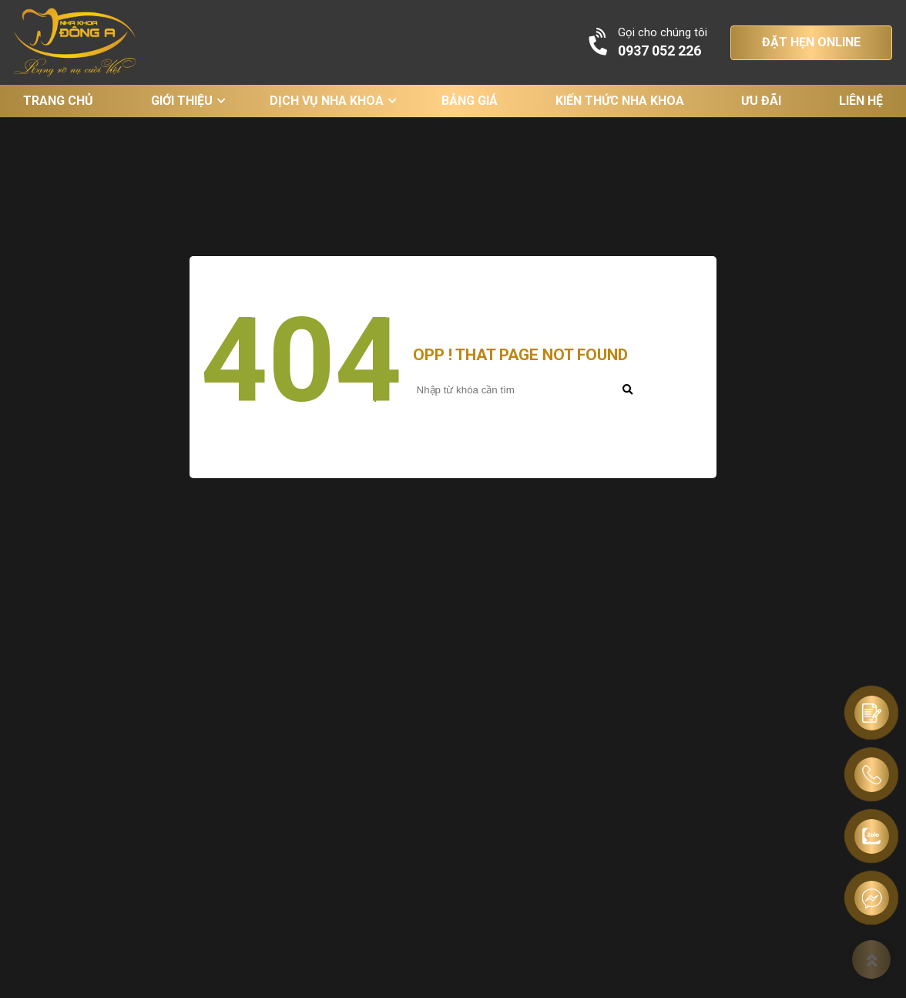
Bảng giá (469, 100)
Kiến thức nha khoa (619, 100)
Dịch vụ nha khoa (327, 100)
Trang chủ (58, 100)
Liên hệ (861, 100)
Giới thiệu (182, 100)
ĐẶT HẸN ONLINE (811, 42)
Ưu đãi (761, 100)
